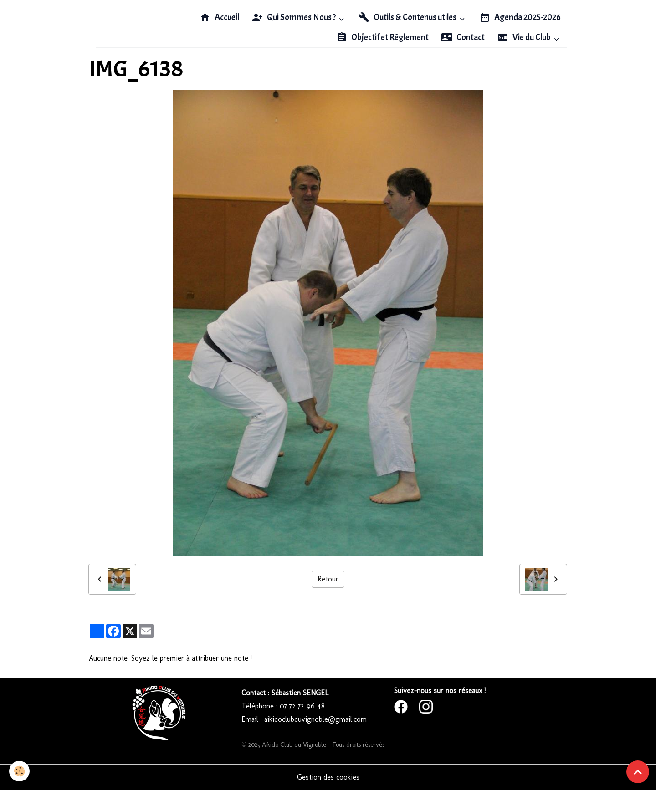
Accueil (219, 17)
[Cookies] (19, 771)
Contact (463, 37)
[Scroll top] (637, 771)
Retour (328, 579)
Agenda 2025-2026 (520, 17)
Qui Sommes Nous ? (294, 17)
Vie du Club (524, 37)
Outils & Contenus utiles (408, 17)
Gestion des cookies (328, 777)
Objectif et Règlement (382, 37)
